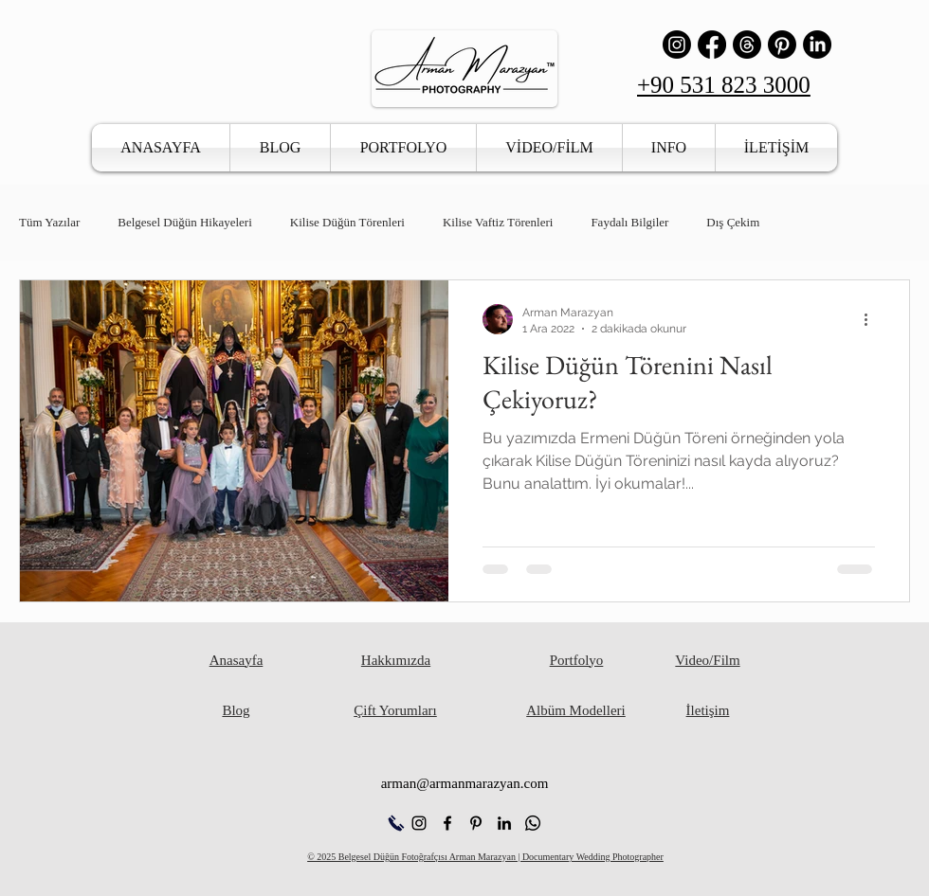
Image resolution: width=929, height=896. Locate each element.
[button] (403, 147)
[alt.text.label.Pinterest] (475, 823)
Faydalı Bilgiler (629, 222)
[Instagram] (677, 44)
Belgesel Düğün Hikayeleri (185, 222)
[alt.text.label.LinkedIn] (504, 823)
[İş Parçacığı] (747, 44)
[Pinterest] (782, 44)
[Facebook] (712, 44)
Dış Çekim (732, 222)
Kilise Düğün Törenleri (347, 222)
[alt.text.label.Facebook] (447, 823)
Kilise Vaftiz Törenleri (498, 222)
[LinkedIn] (817, 44)
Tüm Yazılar (49, 222)
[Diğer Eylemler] (872, 319)
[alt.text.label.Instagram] (419, 823)
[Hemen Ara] (396, 823)
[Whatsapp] (532, 823)
